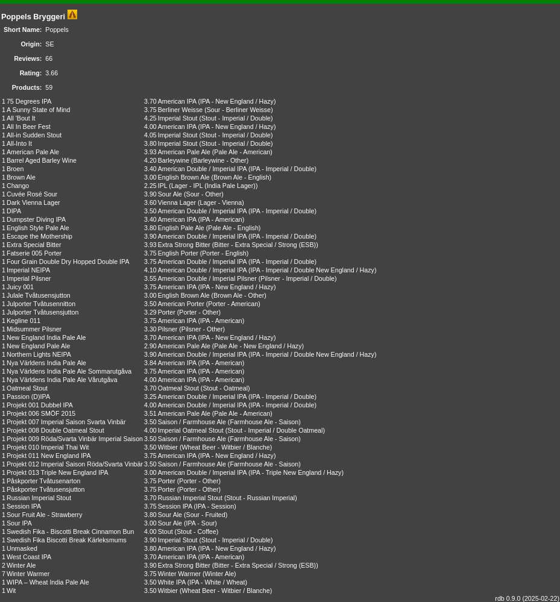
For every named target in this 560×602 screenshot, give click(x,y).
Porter (166, 312)
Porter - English (224, 253)
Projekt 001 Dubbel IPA (40, 405)
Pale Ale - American (242, 151)
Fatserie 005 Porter (34, 253)
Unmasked (22, 548)
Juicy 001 (20, 286)
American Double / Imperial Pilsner (207, 278)
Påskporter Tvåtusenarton (43, 480)
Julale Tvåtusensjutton (39, 295)
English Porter (178, 253)
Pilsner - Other (202, 329)
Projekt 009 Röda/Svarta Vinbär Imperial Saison (75, 438)
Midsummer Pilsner (34, 329)
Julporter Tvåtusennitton (41, 303)
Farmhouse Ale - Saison (264, 421)
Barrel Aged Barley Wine (42, 160)
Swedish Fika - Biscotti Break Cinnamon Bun (70, 531)
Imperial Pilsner (29, 278)
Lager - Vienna (221, 202)
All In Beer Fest (29, 126)
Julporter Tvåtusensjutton (42, 312)
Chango (18, 185)
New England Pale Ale (38, 346)
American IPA (177, 101)
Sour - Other (204, 194)
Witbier (168, 447)
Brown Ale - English (241, 177)
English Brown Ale (184, 177)
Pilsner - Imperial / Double (297, 278)
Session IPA (24, 506)
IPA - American (221, 219)
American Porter (181, 303)
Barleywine (173, 160)
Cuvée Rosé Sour (32, 194)
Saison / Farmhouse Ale (192, 421)
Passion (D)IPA (28, 396)
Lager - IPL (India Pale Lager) (213, 185)
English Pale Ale (181, 227)
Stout (165, 531)
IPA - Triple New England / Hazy (296, 472)
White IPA (172, 582)
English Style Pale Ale (38, 227)
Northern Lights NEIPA (39, 354)
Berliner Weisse (180, 109)
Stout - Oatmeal (225, 388)
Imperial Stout (178, 118)
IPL (163, 185)
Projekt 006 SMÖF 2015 (41, 413)
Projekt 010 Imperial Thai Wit (48, 447)
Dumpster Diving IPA (36, 219)
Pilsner (168, 329)
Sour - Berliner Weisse (239, 109)
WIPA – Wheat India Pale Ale (48, 582)
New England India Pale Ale (46, 337)
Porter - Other (198, 312)
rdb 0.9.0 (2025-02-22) (527, 598)
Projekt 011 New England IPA (49, 455)
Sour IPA (19, 523)
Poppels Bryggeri (33, 16)
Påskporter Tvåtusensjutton (46, 489)
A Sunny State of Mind (38, 109)
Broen (15, 168)
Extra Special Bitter (34, 244)
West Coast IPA (29, 556)
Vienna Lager (177, 202)
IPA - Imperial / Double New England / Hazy (312, 270)
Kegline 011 (23, 320)
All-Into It (19, 143)
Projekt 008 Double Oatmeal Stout (55, 430)
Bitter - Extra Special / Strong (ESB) (265, 244)
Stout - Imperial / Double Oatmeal (274, 430)
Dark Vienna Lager (33, 202)
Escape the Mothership (39, 236)
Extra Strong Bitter (184, 244)
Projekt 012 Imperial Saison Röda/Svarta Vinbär (75, 464)
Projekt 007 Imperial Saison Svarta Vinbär (66, 421)
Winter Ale (21, 565)
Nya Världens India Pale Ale (46, 362)
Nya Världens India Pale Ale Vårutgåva (62, 379)
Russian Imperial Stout (39, 497)
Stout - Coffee (196, 531)
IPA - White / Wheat (217, 582)
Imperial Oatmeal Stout (191, 430)
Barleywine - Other (219, 160)
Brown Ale (21, 177)
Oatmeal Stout (27, 388)
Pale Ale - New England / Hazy (257, 346)
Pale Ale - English (233, 227)
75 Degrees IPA (29, 101)
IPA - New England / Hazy (237, 101)
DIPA (14, 211)
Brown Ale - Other (238, 295)
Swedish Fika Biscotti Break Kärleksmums (67, 540)
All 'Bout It (21, 118)
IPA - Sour (200, 523)
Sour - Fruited (205, 514)
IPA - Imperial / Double (283, 168)
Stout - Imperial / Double (236, 118)
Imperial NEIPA (28, 270)
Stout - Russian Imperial (260, 497)
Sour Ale (170, 194)
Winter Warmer (28, 573)
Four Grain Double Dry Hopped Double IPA (68, 261)
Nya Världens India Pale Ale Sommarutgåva (69, 371)
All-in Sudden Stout (34, 135)
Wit (11, 590)
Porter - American (233, 303)
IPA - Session (215, 506)
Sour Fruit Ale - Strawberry (45, 514)
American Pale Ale (33, 151)
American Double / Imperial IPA (202, 168)
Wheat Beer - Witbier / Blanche (225, 447)
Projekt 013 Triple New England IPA (58, 472)
